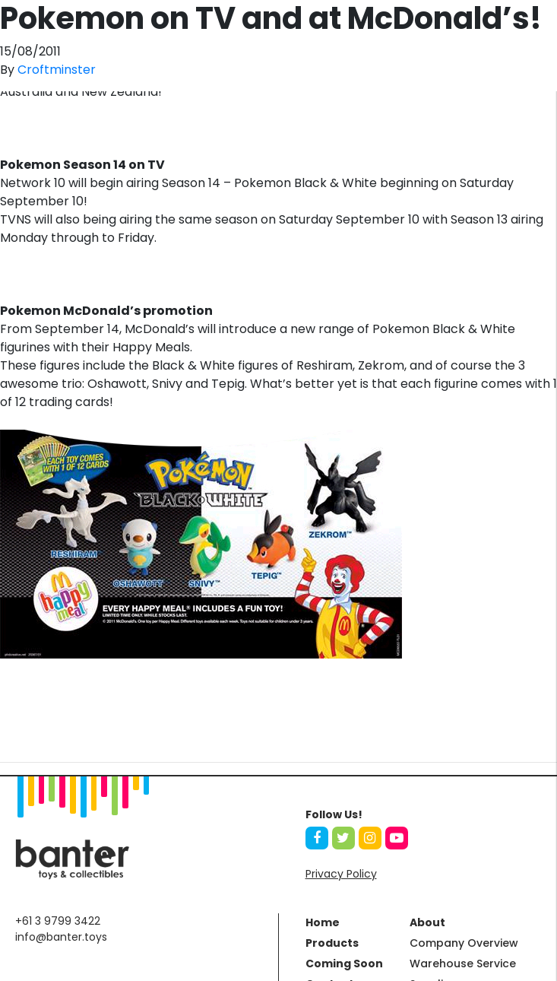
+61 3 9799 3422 (57, 921)
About (427, 922)
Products (332, 943)
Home (322, 922)
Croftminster (56, 69)
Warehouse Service (463, 963)
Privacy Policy (341, 873)
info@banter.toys (61, 936)
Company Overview (464, 943)
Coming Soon (344, 963)
